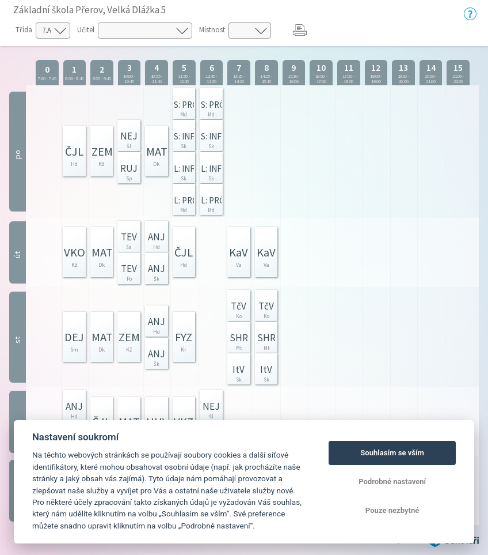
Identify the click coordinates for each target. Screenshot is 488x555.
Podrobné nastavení (392, 481)
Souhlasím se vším (392, 452)
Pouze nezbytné (392, 510)
